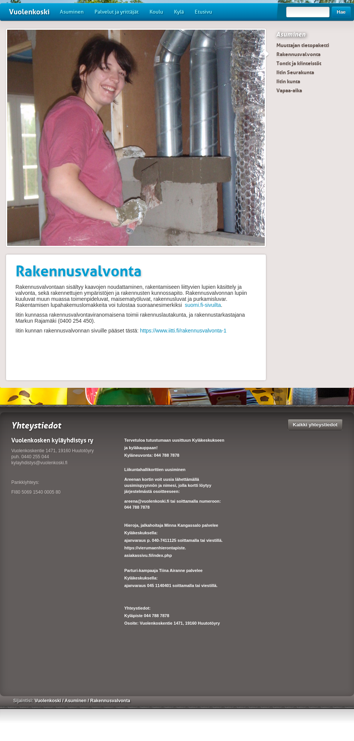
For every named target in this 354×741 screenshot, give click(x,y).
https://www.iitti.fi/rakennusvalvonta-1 (183, 331)
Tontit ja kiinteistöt (298, 63)
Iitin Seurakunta (295, 72)
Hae (341, 12)
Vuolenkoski (29, 12)
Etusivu (203, 12)
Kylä (179, 12)
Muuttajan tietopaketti (302, 45)
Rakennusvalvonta (298, 54)
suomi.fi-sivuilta (203, 305)
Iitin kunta (288, 81)
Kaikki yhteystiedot (315, 424)
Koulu (156, 12)
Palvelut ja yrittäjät (117, 12)
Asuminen (72, 12)
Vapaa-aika (289, 90)
